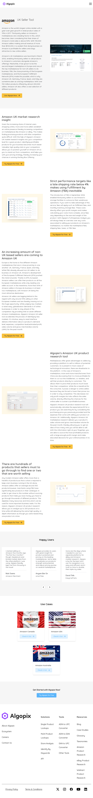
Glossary (81, 735)
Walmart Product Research (81, 774)
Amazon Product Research (81, 751)
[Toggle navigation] (90, 3)
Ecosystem (7, 731)
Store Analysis (47, 743)
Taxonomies (82, 741)
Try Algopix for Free (46, 695)
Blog (79, 724)
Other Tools (64, 753)
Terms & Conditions (33, 789)
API (42, 758)
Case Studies (82, 730)
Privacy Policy (11, 789)
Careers (5, 737)
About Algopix (8, 726)
